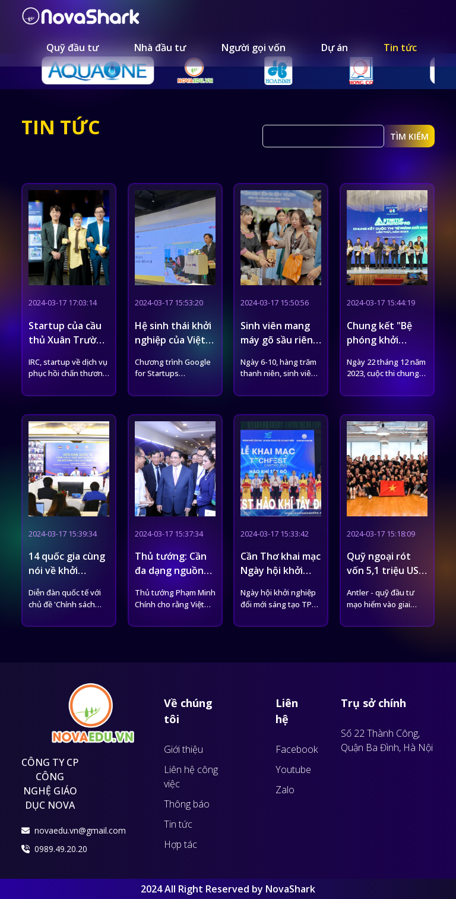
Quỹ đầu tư (72, 47)
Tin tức (400, 47)
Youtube (293, 769)
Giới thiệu (183, 749)
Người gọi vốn (253, 47)
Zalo (285, 789)
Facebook (297, 749)
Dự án (334, 47)
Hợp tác (180, 844)
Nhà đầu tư (160, 47)
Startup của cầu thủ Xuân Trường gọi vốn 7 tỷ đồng (68, 340)
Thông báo (187, 803)
